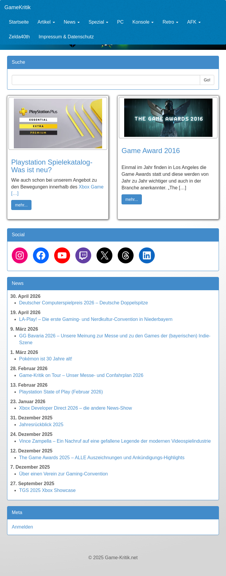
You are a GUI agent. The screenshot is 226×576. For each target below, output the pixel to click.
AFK (194, 21)
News (72, 21)
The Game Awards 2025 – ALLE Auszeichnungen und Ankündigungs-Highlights (102, 457)
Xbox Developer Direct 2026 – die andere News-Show (75, 408)
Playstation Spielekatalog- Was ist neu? (51, 166)
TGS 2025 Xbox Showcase (47, 490)
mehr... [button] (21, 205)
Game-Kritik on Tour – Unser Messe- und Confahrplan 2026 (81, 375)
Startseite (19, 21)
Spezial (98, 21)
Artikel (46, 21)
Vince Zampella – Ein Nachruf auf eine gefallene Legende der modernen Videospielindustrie (115, 441)
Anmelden (22, 526)
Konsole (143, 21)
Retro (170, 21)
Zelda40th (19, 36)
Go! (207, 80)
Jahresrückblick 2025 (41, 424)
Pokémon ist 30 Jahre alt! (45, 358)
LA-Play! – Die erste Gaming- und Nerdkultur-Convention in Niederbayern (95, 319)
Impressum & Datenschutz (66, 36)
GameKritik (17, 7)
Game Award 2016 (151, 151)
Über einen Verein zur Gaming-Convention (63, 473)
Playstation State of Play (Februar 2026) (61, 391)
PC (120, 21)
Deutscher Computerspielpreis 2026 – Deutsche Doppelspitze (83, 302)
